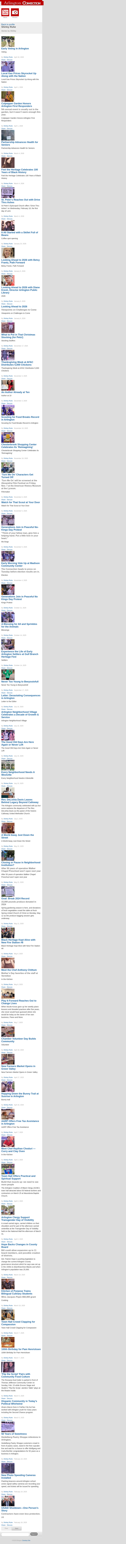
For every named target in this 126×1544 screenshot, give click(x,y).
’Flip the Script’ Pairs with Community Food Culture (15, 1375)
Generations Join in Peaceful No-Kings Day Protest (20, 528)
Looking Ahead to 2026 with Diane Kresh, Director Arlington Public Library (20, 290)
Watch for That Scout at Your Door (20, 502)
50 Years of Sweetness (14, 1434)
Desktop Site (26, 1540)
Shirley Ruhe (8, 57)
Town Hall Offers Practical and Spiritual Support (18, 1177)
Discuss (9, 60)
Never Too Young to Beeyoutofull (20, 681)
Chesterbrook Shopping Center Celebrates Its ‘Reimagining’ (19, 445)
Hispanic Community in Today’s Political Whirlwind (19, 1402)
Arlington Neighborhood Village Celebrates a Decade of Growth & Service (20, 715)
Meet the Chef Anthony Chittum (19, 970)
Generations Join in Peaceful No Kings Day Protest (19, 598)
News (5, 17)
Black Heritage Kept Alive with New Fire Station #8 (18, 941)
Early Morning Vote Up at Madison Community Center (20, 564)
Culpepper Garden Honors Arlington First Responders (16, 104)
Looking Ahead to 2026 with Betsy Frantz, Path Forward (20, 261)
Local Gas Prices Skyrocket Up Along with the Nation (18, 74)
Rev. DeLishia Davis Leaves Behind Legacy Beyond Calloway (20, 801)
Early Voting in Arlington (15, 48)
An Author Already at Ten (15, 392)
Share (3, 60)
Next (16, 1528)
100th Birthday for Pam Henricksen (21, 1349)
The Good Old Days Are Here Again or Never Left (17, 743)
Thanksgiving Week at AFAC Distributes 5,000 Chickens (17, 363)
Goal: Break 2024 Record (15, 898)
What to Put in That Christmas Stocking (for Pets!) (18, 336)
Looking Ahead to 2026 (14, 306)
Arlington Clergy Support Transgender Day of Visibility (17, 1218)
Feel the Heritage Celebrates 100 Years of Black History (19, 171)
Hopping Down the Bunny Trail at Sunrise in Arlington (20, 1095)
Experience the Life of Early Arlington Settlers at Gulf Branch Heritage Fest (19, 654)
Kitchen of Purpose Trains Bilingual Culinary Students (16, 1292)
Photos (14, 17)
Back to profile (8, 24)
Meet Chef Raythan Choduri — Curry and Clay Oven (18, 1150)
